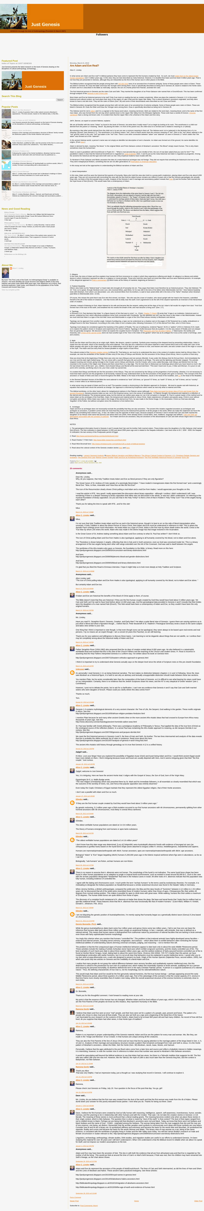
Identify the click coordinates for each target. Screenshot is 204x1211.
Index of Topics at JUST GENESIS (17, 63)
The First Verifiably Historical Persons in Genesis (163, 457)
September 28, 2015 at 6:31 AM (86, 1193)
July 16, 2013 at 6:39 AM (84, 1023)
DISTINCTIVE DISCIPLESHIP (14, 244)
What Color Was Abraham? (21, 110)
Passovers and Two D (152, 331)
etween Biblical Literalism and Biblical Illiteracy (123, 455)
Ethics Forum (9, 212)
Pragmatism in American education (143, 162)
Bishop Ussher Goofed (104, 457)
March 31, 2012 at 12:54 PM (85, 921)
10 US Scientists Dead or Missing (15, 214)
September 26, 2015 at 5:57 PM (86, 1161)
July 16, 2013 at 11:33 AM (84, 1063)
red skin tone (123, 84)
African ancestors (89, 462)
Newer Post (74, 1201)
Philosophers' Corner (12, 223)
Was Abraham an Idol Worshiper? (23, 141)
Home (136, 1201)
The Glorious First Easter (12, 246)
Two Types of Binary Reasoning (14, 225)
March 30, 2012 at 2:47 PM (84, 865)
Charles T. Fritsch (150, 313)
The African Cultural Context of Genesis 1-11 (158, 455)
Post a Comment (75, 1197)
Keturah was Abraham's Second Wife (24, 182)
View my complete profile (11, 290)
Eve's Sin (185, 457)
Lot (179, 376)
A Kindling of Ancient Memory (22, 161)
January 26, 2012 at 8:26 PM (85, 764)
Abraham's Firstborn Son (20, 151)
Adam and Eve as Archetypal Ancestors (129, 457)
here (82, 142)
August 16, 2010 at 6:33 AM (85, 702)
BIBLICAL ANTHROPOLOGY (14, 233)
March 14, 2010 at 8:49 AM (84, 588)
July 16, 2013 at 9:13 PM (84, 1092)
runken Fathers (165, 331)
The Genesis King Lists (86, 457)
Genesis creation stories (99, 352)
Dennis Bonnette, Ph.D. (86, 924)
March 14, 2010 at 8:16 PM (84, 666)
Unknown (80, 669)
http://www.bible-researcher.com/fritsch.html (109, 440)
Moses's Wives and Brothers (22, 130)
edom (93, 111)
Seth (100, 462)
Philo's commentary (99, 280)
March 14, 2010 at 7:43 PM (84, 642)
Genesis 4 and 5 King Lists (97, 93)
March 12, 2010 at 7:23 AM (84, 512)
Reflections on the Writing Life (15, 254)
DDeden (79, 799)
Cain (171, 179)
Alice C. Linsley (83, 515)
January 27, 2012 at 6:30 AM (85, 796)
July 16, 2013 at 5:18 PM (84, 1077)
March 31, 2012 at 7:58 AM (84, 907)
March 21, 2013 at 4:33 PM (84, 984)
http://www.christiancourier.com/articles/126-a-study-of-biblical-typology (118, 444)
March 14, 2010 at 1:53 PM (84, 610)
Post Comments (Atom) (89, 1206)
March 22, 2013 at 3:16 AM (84, 1006)
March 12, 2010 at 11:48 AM (85, 571)
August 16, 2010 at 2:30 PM (85, 748)
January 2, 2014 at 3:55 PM (85, 1146)
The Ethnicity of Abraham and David (24, 192)
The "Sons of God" (10, 235)
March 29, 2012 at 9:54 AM (84, 813)
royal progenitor (130, 154)
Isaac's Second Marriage (20, 171)
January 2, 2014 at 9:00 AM (85, 1105)
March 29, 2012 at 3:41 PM (84, 833)
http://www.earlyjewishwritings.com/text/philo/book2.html (97, 436)
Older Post (198, 1201)
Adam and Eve (79, 462)
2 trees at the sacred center (91, 333)
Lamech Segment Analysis (94, 455)
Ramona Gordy (82, 1009)
